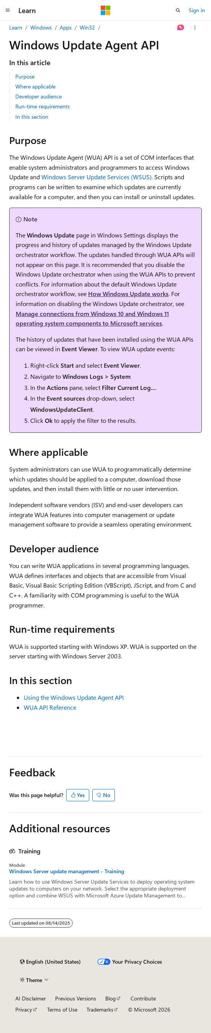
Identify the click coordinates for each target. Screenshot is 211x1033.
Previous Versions (75, 998)
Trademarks (100, 1009)
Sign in (197, 10)
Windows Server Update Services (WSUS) (96, 177)
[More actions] (195, 27)
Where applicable (35, 86)
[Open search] (178, 10)
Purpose (24, 76)
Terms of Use (62, 1009)
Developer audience (38, 96)
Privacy (23, 1009)
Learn (15, 27)
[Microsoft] (106, 10)
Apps (66, 27)
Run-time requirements (42, 106)
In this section (31, 116)
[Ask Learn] (180, 27)
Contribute (143, 998)
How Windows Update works (128, 294)
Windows (41, 27)
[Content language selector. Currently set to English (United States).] (50, 962)
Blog (110, 998)
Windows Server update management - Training (66, 871)
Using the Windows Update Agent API (74, 697)
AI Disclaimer (30, 998)
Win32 (87, 27)
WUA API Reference (50, 707)
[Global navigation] (7, 10)
